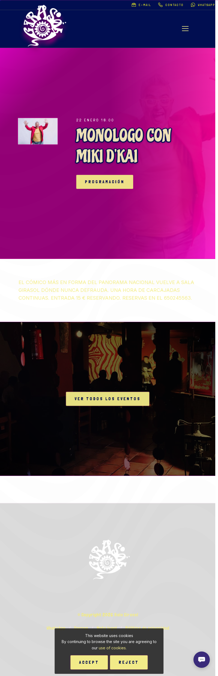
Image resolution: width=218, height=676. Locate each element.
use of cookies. (113, 648)
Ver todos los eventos (107, 398)
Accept (89, 662)
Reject (129, 662)
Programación (109, 182)
